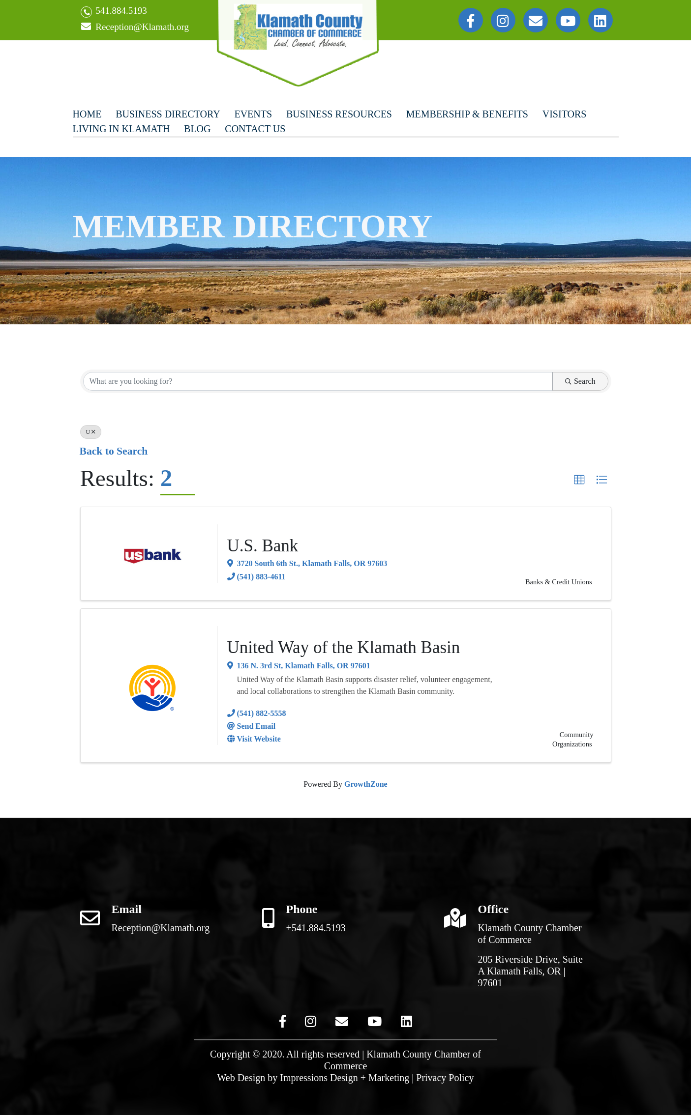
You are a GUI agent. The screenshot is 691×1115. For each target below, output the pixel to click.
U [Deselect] (91, 432)
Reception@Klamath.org (135, 27)
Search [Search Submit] (580, 381)
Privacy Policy (445, 1077)
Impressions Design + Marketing (344, 1077)
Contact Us (255, 128)
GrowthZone (366, 784)
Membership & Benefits (467, 114)
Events (253, 114)
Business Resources (339, 114)
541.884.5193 (114, 11)
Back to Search (114, 451)
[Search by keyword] (318, 381)
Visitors (564, 114)
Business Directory (168, 114)
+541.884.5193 (316, 927)
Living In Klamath (121, 128)
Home (87, 114)
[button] (579, 480)
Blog (197, 128)
